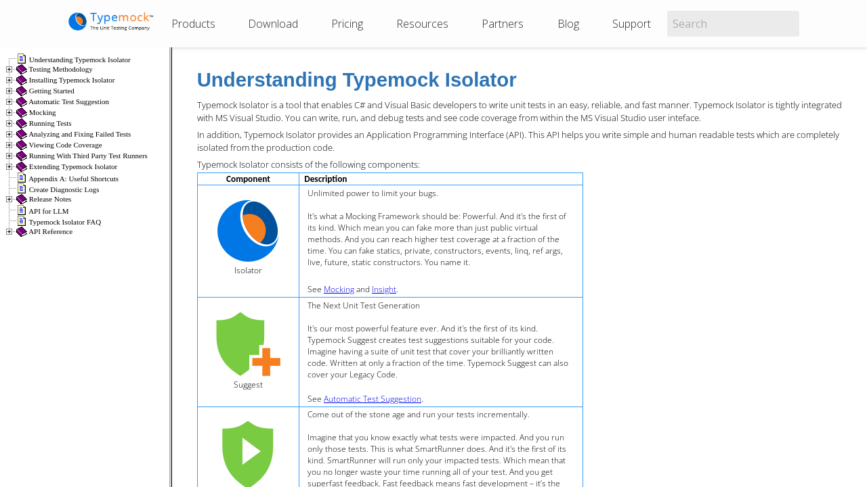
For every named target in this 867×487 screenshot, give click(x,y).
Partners (503, 23)
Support (631, 23)
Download (273, 23)
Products (193, 23)
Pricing (347, 23)
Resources (422, 23)
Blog (568, 23)
